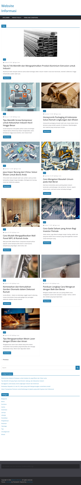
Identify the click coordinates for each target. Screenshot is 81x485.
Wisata (3, 434)
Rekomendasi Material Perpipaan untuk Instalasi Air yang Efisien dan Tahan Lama (24, 378)
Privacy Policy (16, 17)
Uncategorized (5, 431)
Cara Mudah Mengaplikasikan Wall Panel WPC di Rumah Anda (19, 237)
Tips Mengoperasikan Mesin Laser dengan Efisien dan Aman (19, 340)
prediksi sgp (29, 466)
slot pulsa (18, 466)
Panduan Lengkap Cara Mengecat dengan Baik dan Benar (59, 288)
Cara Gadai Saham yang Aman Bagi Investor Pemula (59, 229)
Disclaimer (6, 17)
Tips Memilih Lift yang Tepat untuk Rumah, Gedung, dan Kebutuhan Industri (22, 381)
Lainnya (3, 412)
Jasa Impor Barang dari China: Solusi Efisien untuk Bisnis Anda (20, 173)
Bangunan (4, 399)
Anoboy (3, 439)
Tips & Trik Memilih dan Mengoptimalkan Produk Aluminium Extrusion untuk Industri (39, 67)
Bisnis (3, 401)
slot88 (24, 466)
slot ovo (12, 466)
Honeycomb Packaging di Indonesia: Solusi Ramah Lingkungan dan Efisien (60, 118)
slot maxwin (6, 466)
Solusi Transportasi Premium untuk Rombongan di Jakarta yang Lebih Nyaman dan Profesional (27, 389)
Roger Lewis (17, 62)
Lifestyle (3, 415)
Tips (4, 59)
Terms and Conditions (31, 17)
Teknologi (4, 426)
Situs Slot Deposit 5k (7, 444)
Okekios (3, 452)
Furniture (4, 404)
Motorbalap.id (5, 450)
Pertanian (4, 423)
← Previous (5, 360)
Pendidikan (4, 418)
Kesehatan (4, 410)
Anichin (3, 448)
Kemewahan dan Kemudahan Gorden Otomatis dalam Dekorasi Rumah (19, 289)
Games (3, 407)
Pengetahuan (5, 421)
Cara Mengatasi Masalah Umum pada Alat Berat (58, 180)
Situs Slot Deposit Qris (7, 446)
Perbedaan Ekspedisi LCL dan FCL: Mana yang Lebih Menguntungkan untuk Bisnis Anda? (25, 386)
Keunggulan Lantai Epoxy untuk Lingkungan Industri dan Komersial (20, 383)
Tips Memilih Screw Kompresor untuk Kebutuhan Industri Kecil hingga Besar (17, 123)
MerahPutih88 (5, 441)
